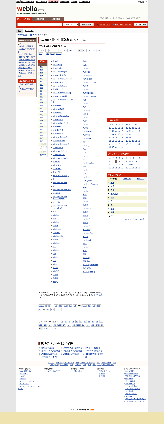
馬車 (85, 198)
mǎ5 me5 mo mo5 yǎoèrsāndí (60, 207)
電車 (77, 362)
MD (41, 76)
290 (55, 328)
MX (41, 135)
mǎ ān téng (57, 65)
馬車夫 (85, 216)
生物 (84, 365)
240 (97, 325)
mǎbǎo (85, 156)
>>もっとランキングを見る (136, 219)
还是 (112, 212)
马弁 (54, 212)
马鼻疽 (55, 275)
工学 (98, 362)
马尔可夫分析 (58, 82)
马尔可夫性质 (58, 130)
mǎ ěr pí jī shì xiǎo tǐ (61, 144)
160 (59, 325)
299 (52, 54)
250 (102, 325)
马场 (85, 251)
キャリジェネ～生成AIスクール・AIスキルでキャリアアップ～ (135, 401)
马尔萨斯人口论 (59, 155)
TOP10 (113, 179)
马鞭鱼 (55, 240)
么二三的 (56, 202)
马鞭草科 (56, 233)
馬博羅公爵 (87, 79)
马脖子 (85, 86)
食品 (89, 365)
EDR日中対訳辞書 (92, 348)
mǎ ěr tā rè (57, 165)
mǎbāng (86, 110)
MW (41, 132)
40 (73, 321)
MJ (41, 94)
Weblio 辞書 (22, 35)
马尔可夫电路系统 (60, 75)
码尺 (85, 244)
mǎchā (85, 191)
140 (50, 325)
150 (55, 325)
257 (65, 50)
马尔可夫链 (57, 106)
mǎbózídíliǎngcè (89, 96)
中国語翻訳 (55, 19)
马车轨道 (86, 230)
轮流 (112, 186)
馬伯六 (55, 268)
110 (101, 321)
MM (41, 103)
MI (41, 91)
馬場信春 (86, 261)
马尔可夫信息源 (59, 126)
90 (93, 321)
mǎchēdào (87, 209)
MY (41, 138)
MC (41, 73)
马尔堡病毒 (57, 68)
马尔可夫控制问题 (60, 96)
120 (40, 325)
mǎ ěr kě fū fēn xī (60, 86)
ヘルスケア (64, 365)
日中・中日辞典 (23, 19)
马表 (54, 261)
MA (41, 67)
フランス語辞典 (131, 386)
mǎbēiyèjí (87, 138)
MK (41, 97)
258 (70, 50)
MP (41, 111)
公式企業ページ (104, 371)
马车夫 (85, 212)
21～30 (140, 179)
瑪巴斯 (85, 114)
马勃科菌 (86, 72)
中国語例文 (39, 19)
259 (75, 50)
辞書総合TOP (143, 2)
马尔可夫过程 (58, 89)
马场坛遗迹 (87, 268)
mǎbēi (85, 124)
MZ (41, 141)
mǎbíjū (55, 282)
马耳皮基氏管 (58, 134)
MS (41, 120)
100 (97, 321)
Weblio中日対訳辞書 (93, 351)
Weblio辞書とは (25, 371)
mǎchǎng (86, 258)
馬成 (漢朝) (87, 181)
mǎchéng (86, 177)
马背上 (85, 128)
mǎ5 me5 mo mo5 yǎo (62, 190)
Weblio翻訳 (129, 378)
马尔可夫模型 (58, 113)
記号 (131, 165)
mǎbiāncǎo (57, 229)
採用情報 (102, 376)
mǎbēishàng (88, 131)
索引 (19, 31)
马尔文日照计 (58, 172)
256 (60, 50)
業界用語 (59, 362)
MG (41, 85)
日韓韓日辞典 (64, 2)
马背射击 (86, 135)
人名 (94, 365)
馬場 (85, 254)
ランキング (29, 31)
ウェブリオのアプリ (53, 371)
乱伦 (112, 209)
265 (40, 54)
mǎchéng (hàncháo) (91, 184)
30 (69, 321)
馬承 (85, 173)
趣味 (71, 365)
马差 (85, 188)
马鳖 (54, 254)
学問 (114, 362)
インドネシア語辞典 (132, 389)
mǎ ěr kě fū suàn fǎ (60, 123)
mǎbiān (56, 222)
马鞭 (54, 219)
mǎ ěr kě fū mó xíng (61, 116)
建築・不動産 (106, 362)
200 (78, 325)
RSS (92, 409)
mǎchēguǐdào (88, 233)
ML (41, 100)
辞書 (18, 2)
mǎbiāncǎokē (58, 236)
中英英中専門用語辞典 (72, 351)
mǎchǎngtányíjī (89, 272)
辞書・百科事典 (108, 365)
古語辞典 (74, 2)
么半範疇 (56, 193)
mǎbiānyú (57, 243)
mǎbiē (55, 257)
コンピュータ (69, 362)
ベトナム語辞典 (131, 394)
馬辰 (85, 166)
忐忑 (112, 190)
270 (45, 328)
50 (77, 321)
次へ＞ (58, 54)
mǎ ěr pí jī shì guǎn (60, 137)
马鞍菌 (55, 61)
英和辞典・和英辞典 (132, 376)
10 (62, 321)
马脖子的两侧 (88, 93)
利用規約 (23, 378)
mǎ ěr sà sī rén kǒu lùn (62, 158)
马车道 (85, 205)
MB (41, 70)
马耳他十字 (57, 169)
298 (48, 54)
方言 (99, 365)
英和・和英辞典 (41, 2)
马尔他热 (56, 162)
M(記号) (43, 155)
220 (88, 325)
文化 (52, 365)
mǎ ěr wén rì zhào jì (61, 176)
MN (41, 106)
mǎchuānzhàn (88, 163)
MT (41, 123)
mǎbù (85, 103)
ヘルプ (22, 376)
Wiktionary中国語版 (71, 354)
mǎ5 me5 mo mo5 (60, 183)
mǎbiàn (56, 215)
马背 (85, 121)
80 (89, 321)
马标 (54, 247)
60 (81, 321)
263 (94, 50)
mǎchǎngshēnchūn (90, 265)
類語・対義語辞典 (27, 2)
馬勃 (85, 65)
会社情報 (102, 373)
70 (85, 321)
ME (41, 79)
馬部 (85, 100)
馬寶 (85, 152)
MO (41, 109)
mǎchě (85, 247)
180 (69, 325)
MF (41, 82)
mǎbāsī (86, 117)
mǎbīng (86, 145)
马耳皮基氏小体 (59, 141)
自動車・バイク (86, 362)
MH (41, 88)
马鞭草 (55, 226)
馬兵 (85, 142)
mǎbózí (86, 89)
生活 (57, 365)
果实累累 (114, 194)
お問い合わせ (77, 371)
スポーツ (78, 365)
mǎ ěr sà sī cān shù (61, 151)
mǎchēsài (87, 240)
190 (73, 325)
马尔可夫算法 (58, 120)
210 (83, 325)
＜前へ (41, 50)
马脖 (85, 61)
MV (41, 129)
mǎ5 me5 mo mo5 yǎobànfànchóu (60, 198)
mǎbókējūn (87, 75)
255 (56, 50)
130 (45, 325)
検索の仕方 (24, 373)
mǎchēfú (86, 219)
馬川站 (85, 160)
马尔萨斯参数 (58, 148)
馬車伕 (85, 223)
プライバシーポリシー (28, 381)
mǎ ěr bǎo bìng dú (60, 72)
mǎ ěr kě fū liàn (59, 109)
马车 (85, 195)
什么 (112, 197)
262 (89, 50)
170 (64, 325)
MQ (41, 114)
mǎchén (86, 170)
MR (41, 117)
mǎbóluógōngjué (89, 82)
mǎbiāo (56, 250)
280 (50, 328)
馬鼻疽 (55, 278)
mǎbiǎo (56, 264)
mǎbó (85, 68)
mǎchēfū (86, 226)
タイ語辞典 (129, 391)
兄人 (112, 183)
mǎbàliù (56, 271)
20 (66, 321)
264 (98, 50)
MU (41, 126)
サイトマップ (24, 383)
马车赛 (85, 237)
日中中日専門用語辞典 (50, 351)
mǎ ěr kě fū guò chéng (62, 93)
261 (84, 50)
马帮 (85, 107)
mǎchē (85, 201)
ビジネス (51, 362)
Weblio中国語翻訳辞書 (72, 348)
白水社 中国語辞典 (49, 348)
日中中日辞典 (53, 2)
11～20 (127, 179)
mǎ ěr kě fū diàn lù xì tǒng (63, 79)
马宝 (85, 149)
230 (92, 325)
